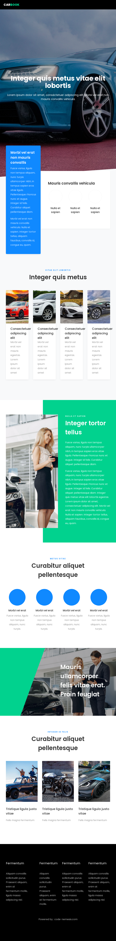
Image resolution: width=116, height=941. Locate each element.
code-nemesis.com (65, 919)
